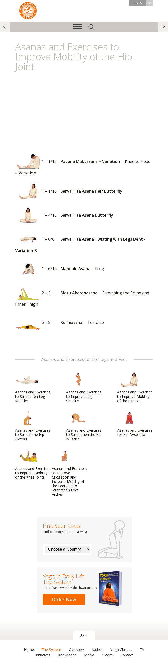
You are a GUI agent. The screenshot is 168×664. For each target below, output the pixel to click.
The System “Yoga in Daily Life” (28, 10)
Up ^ (83, 635)
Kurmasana (59, 323)
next (163, 27)
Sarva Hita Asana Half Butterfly (68, 191)
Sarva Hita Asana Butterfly (64, 215)
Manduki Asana (59, 269)
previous (5, 27)
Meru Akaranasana (82, 296)
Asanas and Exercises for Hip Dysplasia (135, 423)
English (142, 3)
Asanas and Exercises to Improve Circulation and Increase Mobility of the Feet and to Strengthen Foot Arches (69, 473)
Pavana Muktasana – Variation (82, 165)
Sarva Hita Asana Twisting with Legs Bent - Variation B (80, 242)
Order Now (64, 599)
